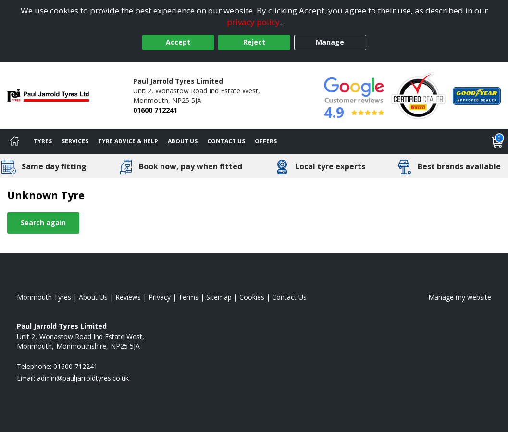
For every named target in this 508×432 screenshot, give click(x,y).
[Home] (14, 141)
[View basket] (497, 141)
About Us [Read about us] (93, 297)
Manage (330, 42)
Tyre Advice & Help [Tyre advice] (128, 141)
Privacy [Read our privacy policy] (160, 297)
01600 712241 (155, 109)
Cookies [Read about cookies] (251, 297)
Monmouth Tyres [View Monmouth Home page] (44, 297)
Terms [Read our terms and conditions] (188, 297)
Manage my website (459, 297)
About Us (183, 141)
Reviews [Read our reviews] (128, 297)
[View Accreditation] (418, 95)
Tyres (43, 141)
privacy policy (253, 21)
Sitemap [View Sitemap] (219, 297)
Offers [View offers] (266, 141)
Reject (254, 42)
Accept (178, 42)
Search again (43, 222)
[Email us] (83, 377)
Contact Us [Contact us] (226, 141)
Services (75, 141)
